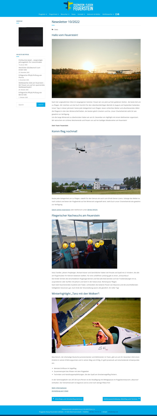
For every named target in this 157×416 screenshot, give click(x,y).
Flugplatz (42, 14)
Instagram (116, 15)
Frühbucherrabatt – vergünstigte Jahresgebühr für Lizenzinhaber (31, 61)
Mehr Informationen (59, 388)
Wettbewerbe (107, 14)
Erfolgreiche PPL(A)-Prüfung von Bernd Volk (30, 94)
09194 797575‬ (92, 210)
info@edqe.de (113, 412)
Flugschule (53, 14)
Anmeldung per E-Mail (60, 391)
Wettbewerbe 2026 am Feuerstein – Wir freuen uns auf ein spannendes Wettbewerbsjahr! (32, 85)
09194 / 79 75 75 (95, 412)
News (74, 14)
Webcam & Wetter (93, 14)
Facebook (118, 15)
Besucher (64, 14)
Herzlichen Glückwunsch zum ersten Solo (29, 69)
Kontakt (80, 14)
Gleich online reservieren (61, 210)
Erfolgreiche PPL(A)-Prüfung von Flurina (30, 76)
